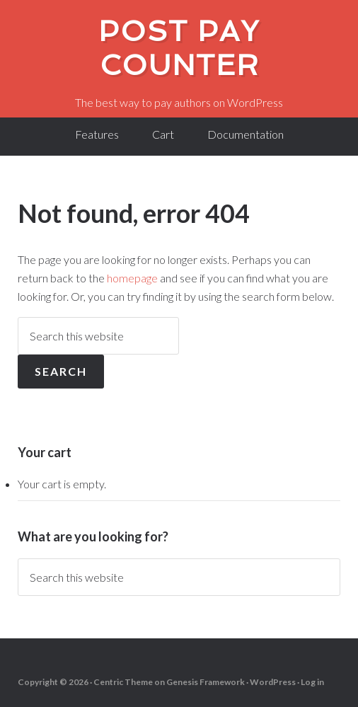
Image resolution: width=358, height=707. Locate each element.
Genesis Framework (205, 682)
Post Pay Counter (179, 48)
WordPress (273, 682)
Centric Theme (123, 682)
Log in (312, 682)
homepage (132, 277)
